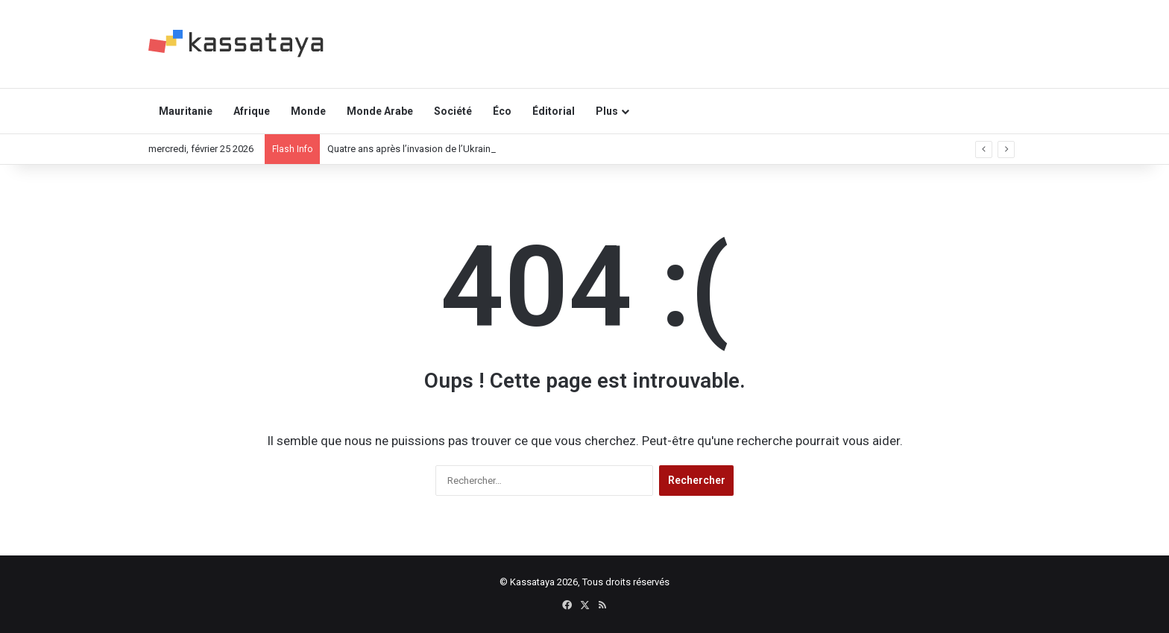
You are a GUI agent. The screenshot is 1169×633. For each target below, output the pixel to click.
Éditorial (553, 111)
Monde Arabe (380, 111)
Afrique (251, 111)
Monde (308, 111)
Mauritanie (185, 111)
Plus (607, 111)
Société (453, 111)
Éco (502, 111)
